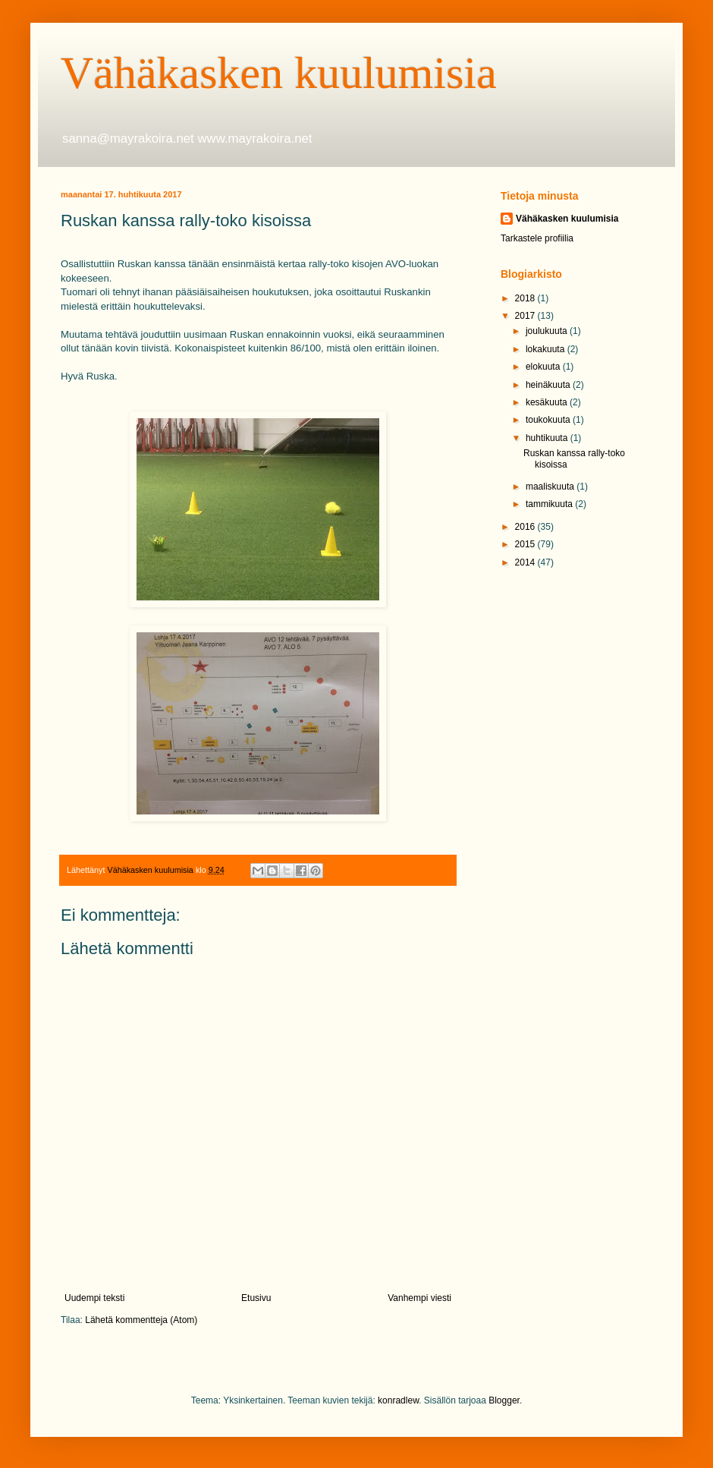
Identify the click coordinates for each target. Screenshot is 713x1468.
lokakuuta (546, 349)
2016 (526, 526)
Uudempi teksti (94, 1298)
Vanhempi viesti (419, 1298)
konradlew (398, 1400)
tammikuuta (550, 504)
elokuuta (544, 366)
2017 (526, 315)
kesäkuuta (548, 402)
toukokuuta (549, 419)
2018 (526, 298)
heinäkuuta (549, 385)
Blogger (504, 1400)
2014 (526, 562)
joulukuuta (548, 331)
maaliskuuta (551, 486)
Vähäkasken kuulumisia (279, 73)
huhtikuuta (548, 438)
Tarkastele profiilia (537, 238)
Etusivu (256, 1298)
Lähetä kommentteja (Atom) (141, 1320)
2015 (526, 544)
